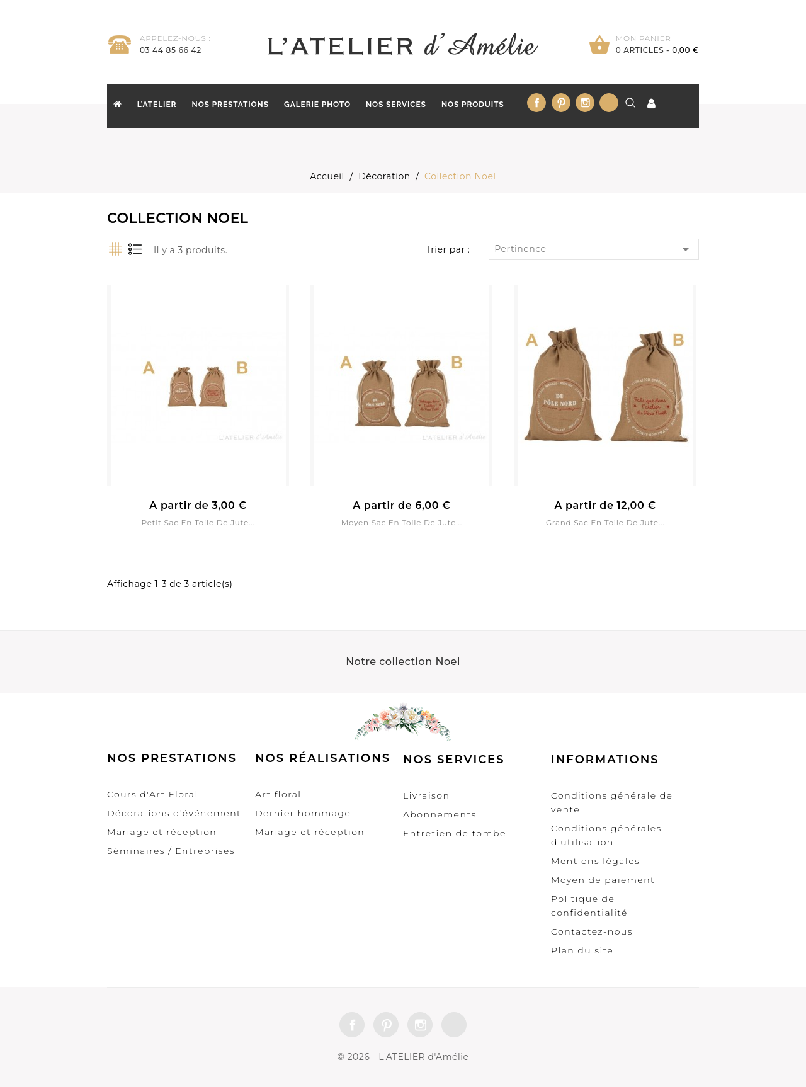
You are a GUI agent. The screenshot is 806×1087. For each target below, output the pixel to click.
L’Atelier (157, 104)
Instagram (585, 102)
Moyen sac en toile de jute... (401, 522)
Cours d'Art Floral (152, 794)
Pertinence (593, 249)
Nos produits (472, 104)
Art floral (278, 794)
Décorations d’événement (174, 813)
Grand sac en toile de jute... (605, 522)
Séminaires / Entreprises (171, 851)
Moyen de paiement (603, 879)
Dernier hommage (303, 813)
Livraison (426, 795)
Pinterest (561, 102)
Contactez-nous (592, 931)
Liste (134, 249)
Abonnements (440, 814)
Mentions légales (595, 861)
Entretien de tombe (454, 833)
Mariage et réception (162, 832)
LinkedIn (609, 102)
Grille (115, 249)
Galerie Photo (317, 104)
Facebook (536, 102)
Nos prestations (230, 104)
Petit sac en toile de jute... (197, 522)
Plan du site (582, 950)
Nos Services (396, 104)
